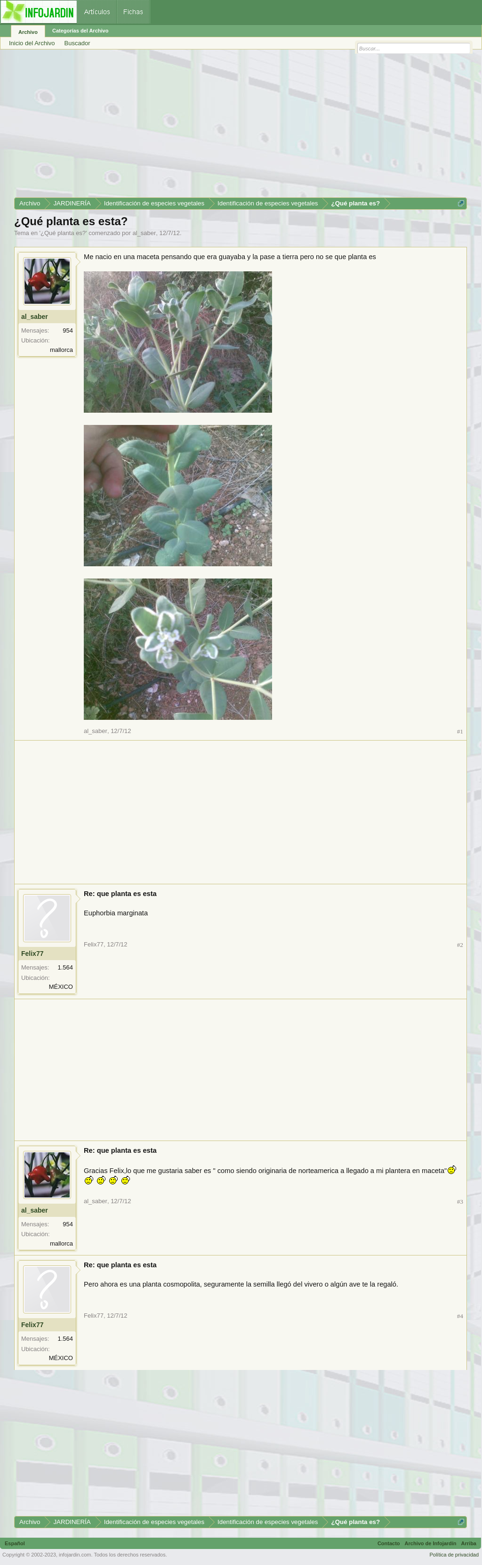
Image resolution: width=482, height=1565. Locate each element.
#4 (460, 1316)
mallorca (61, 349)
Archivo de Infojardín (431, 1543)
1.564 (65, 967)
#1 (460, 731)
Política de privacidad (454, 1554)
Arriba (468, 1543)
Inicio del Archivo (32, 43)
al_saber (144, 232)
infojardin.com (75, 1554)
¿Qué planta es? (63, 232)
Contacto (389, 1543)
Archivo (28, 32)
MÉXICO (61, 986)
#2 (460, 944)
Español (15, 1543)
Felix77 (32, 953)
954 (68, 330)
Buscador (77, 43)
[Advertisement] (240, 127)
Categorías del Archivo (80, 30)
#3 (460, 1201)
